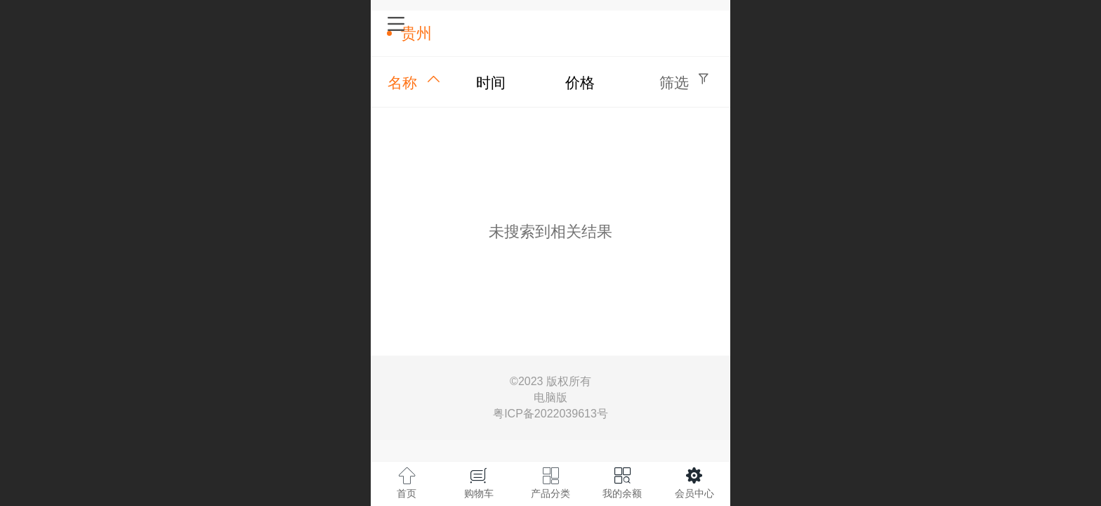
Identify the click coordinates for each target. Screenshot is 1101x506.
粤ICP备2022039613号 (550, 414)
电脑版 (550, 397)
